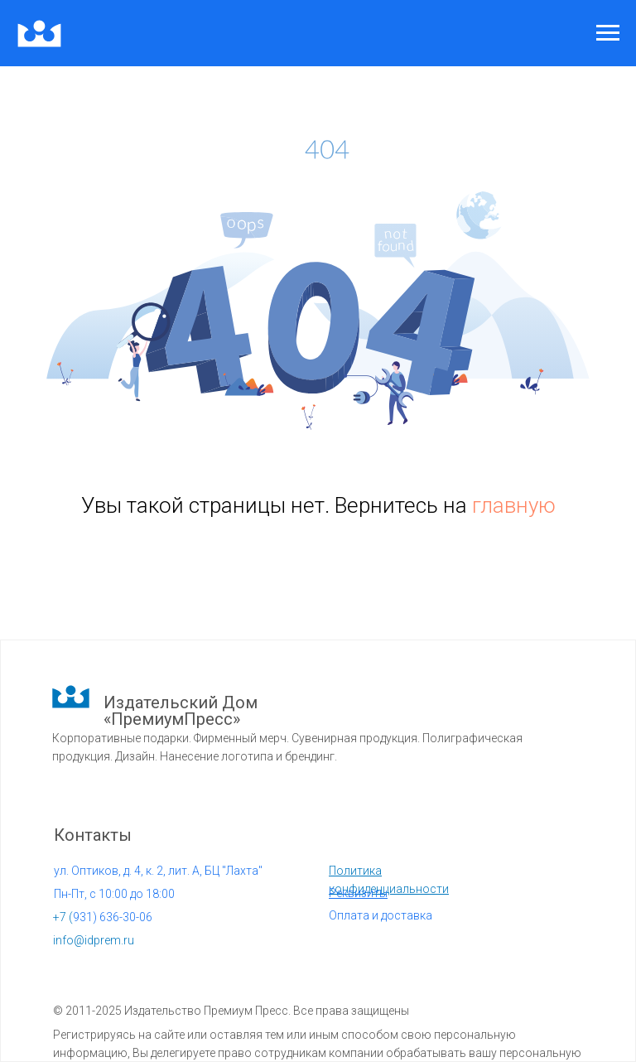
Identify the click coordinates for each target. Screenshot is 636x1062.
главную (514, 505)
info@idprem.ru (93, 940)
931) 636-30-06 (102, 917)
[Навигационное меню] (607, 33)
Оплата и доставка (380, 915)
